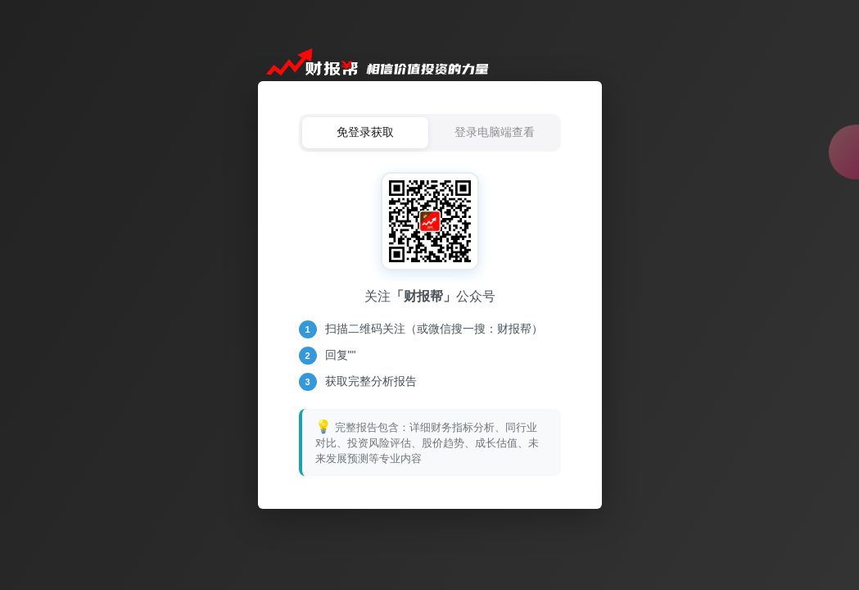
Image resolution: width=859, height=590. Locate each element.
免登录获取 (365, 131)
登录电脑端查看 (494, 131)
